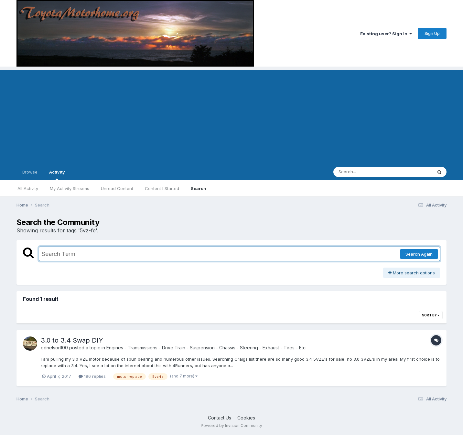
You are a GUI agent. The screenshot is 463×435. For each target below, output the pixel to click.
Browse (30, 172)
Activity (57, 174)
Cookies (246, 417)
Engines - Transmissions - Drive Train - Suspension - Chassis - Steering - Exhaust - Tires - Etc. (206, 347)
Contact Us (219, 417)
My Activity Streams (69, 188)
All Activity (27, 188)
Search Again (419, 254)
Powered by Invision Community (231, 425)
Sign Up (432, 33)
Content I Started (162, 188)
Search (198, 188)
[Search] (365, 172)
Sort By (430, 315)
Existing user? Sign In (386, 33)
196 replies (92, 376)
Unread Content (117, 188)
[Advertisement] (231, 115)
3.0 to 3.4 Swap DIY (72, 340)
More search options (411, 272)
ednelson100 (54, 347)
